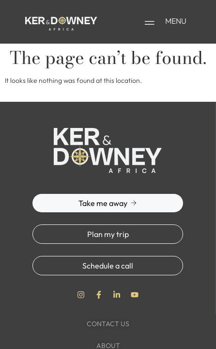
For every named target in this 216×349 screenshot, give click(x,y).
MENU (175, 21)
